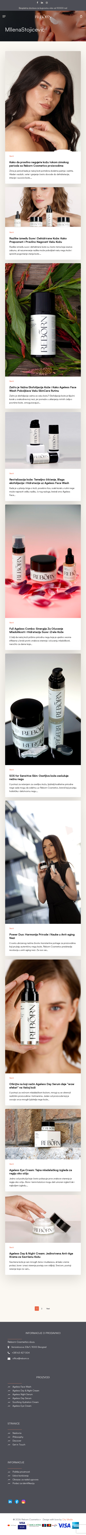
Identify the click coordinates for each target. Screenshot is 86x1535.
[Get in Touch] (43, 1444)
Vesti (11, 156)
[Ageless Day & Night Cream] (43, 1390)
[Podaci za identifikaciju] (43, 1483)
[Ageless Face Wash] (43, 1387)
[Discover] (43, 1441)
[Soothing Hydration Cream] (43, 1402)
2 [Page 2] (41, 1309)
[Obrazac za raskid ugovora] (43, 1479)
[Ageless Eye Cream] (43, 1406)
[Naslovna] (43, 1433)
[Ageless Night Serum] (43, 1394)
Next (48, 1309)
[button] (4, 16)
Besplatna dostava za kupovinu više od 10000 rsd (43, 8)
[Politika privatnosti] (43, 1472)
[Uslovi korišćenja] (43, 1475)
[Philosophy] (43, 1437)
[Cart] (80, 16)
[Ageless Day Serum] (43, 1398)
